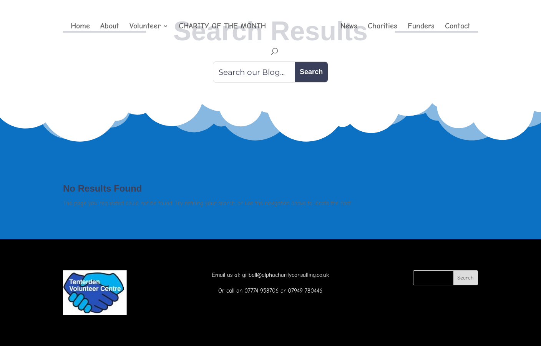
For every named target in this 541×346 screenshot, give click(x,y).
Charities (382, 26)
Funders (421, 26)
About (109, 26)
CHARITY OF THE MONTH (222, 26)
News (348, 26)
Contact (457, 26)
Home (80, 26)
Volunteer (145, 26)
